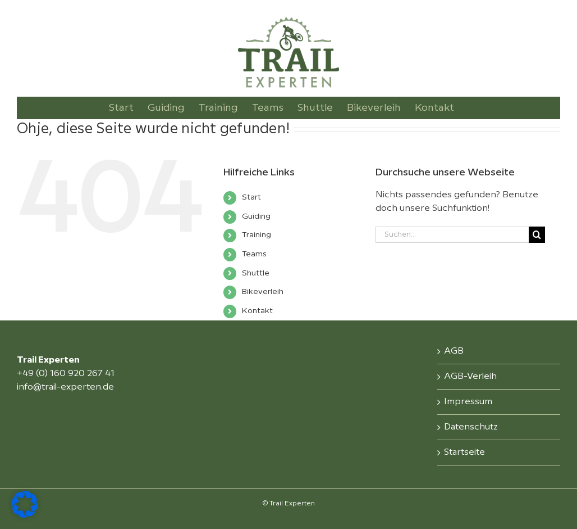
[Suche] (537, 235)
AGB (454, 351)
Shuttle (255, 273)
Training (256, 235)
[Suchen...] (452, 235)
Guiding (256, 216)
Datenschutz (471, 427)
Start (251, 197)
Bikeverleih (262, 292)
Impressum (468, 401)
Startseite (464, 452)
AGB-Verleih (470, 376)
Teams (254, 254)
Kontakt (257, 311)
